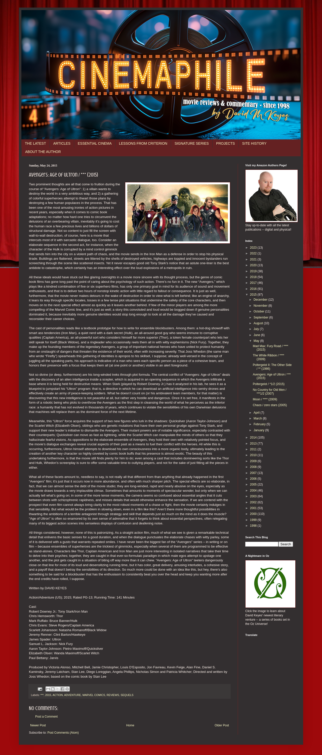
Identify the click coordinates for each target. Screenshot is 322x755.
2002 (254, 502)
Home (130, 725)
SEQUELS (126, 694)
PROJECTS (225, 143)
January (259, 430)
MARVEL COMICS (94, 694)
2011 (254, 449)
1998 (254, 525)
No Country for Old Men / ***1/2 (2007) (269, 391)
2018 (254, 277)
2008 (254, 467)
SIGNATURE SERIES (192, 143)
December (261, 299)
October (259, 311)
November (261, 305)
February (260, 424)
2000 (254, 514)
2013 (254, 443)
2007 (254, 473)
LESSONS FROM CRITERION (143, 143)
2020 (254, 265)
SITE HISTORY (254, 143)
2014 (254, 437)
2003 (254, 496)
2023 (254, 247)
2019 (254, 271)
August (259, 323)
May (257, 341)
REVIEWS (113, 694)
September (261, 317)
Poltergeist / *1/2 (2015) (269, 384)
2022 (254, 253)
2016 (254, 289)
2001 (254, 508)
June (257, 335)
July (257, 329)
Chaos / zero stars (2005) (270, 405)
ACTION (58, 694)
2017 (254, 283)
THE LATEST (35, 143)
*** (42, 694)
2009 (254, 461)
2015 (48, 694)
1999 (254, 520)
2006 (254, 478)
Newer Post (38, 725)
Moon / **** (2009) (265, 399)
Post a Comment (46, 716)
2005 (254, 484)
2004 (254, 490)
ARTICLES (61, 143)
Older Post (222, 725)
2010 (254, 455)
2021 (254, 259)
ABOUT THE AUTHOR (43, 152)
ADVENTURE (72, 694)
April (257, 412)
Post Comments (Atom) (63, 732)
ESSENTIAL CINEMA (95, 143)
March (258, 418)
